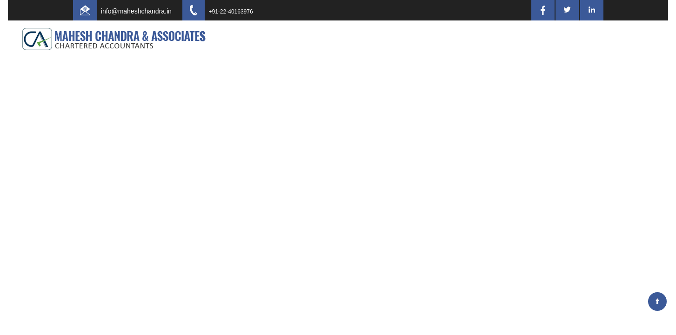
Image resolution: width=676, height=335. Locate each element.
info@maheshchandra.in (144, 11)
